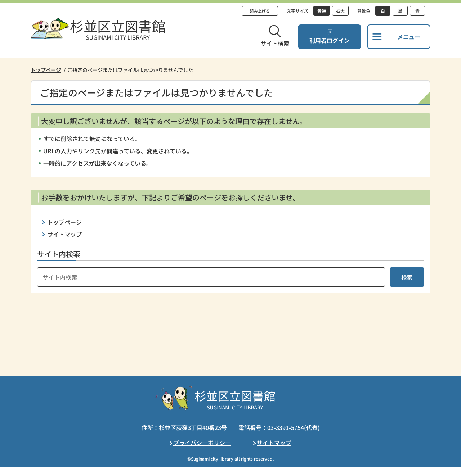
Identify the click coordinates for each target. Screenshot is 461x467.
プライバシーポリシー (202, 442)
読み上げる (260, 11)
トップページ (46, 69)
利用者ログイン (329, 40)
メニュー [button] (408, 36)
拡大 (340, 11)
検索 (407, 277)
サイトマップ (64, 234)
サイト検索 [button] (274, 43)
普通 (321, 11)
